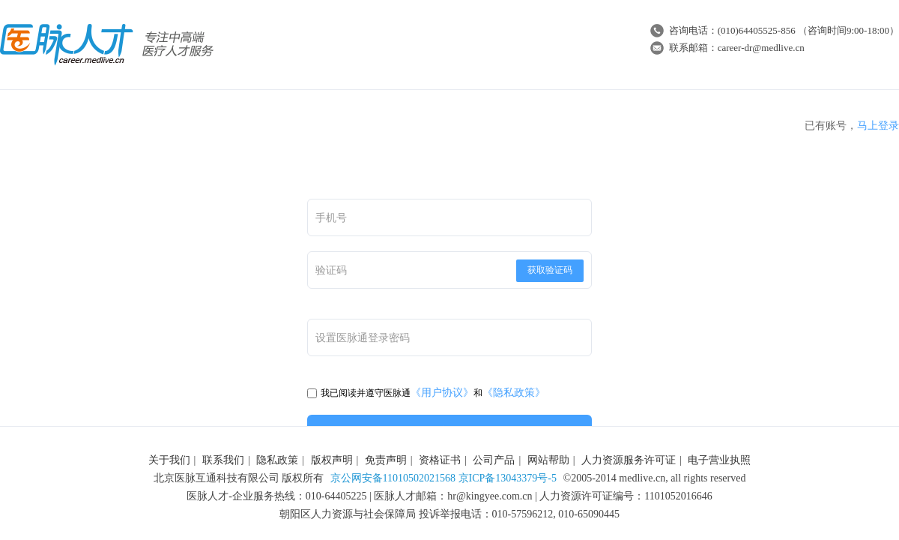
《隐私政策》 (513, 392)
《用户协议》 (442, 392)
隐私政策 (277, 460)
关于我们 (169, 460)
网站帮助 (548, 460)
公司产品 (494, 460)
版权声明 (332, 460)
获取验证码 (549, 270)
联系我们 (223, 460)
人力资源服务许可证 (628, 460)
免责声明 (386, 460)
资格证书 (440, 460)
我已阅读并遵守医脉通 (359, 393)
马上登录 (878, 125)
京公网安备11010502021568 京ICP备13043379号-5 (443, 478)
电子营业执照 (719, 460)
